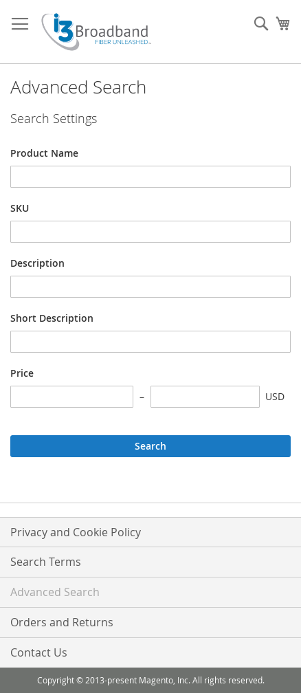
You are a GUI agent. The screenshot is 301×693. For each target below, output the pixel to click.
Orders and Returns (61, 622)
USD (275, 396)
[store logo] (96, 32)
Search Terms (45, 561)
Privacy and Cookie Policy (75, 532)
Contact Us (38, 652)
